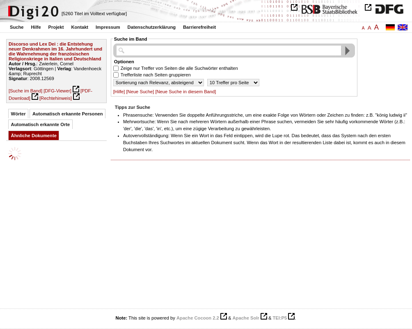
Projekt (56, 27)
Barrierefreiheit (199, 27)
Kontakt (79, 27)
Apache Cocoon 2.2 (197, 317)
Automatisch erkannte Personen (67, 113)
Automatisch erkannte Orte (40, 124)
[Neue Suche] (140, 91)
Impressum (108, 27)
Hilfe (36, 27)
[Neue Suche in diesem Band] (185, 91)
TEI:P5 (279, 317)
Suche (17, 27)
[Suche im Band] (25, 90)
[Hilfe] (119, 91)
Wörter (18, 113)
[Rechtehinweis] (55, 98)
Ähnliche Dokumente (34, 135)
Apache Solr (246, 317)
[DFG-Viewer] (57, 90)
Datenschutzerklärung (152, 27)
